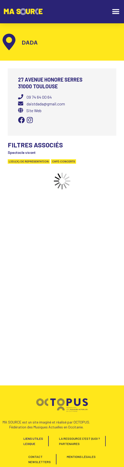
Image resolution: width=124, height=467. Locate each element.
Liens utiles (33, 438)
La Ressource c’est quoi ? (79, 438)
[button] (115, 12)
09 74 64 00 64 (39, 97)
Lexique (29, 444)
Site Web (34, 110)
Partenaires (69, 444)
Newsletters (39, 462)
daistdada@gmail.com (46, 103)
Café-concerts (63, 161)
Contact (35, 456)
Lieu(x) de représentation (29, 161)
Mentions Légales (81, 456)
